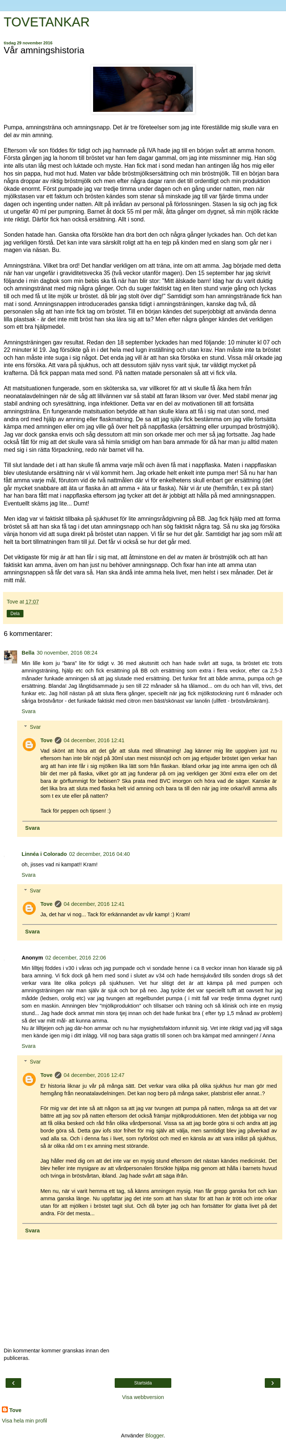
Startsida (143, 1383)
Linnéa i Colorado (44, 854)
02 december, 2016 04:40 (99, 854)
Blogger (154, 1436)
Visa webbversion (143, 1397)
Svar (35, 727)
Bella (28, 653)
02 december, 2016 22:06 (75, 958)
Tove (46, 740)
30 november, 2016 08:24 (66, 653)
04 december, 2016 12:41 (94, 740)
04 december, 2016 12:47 (94, 1075)
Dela (15, 613)
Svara (29, 711)
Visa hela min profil (24, 1421)
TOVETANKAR (47, 22)
